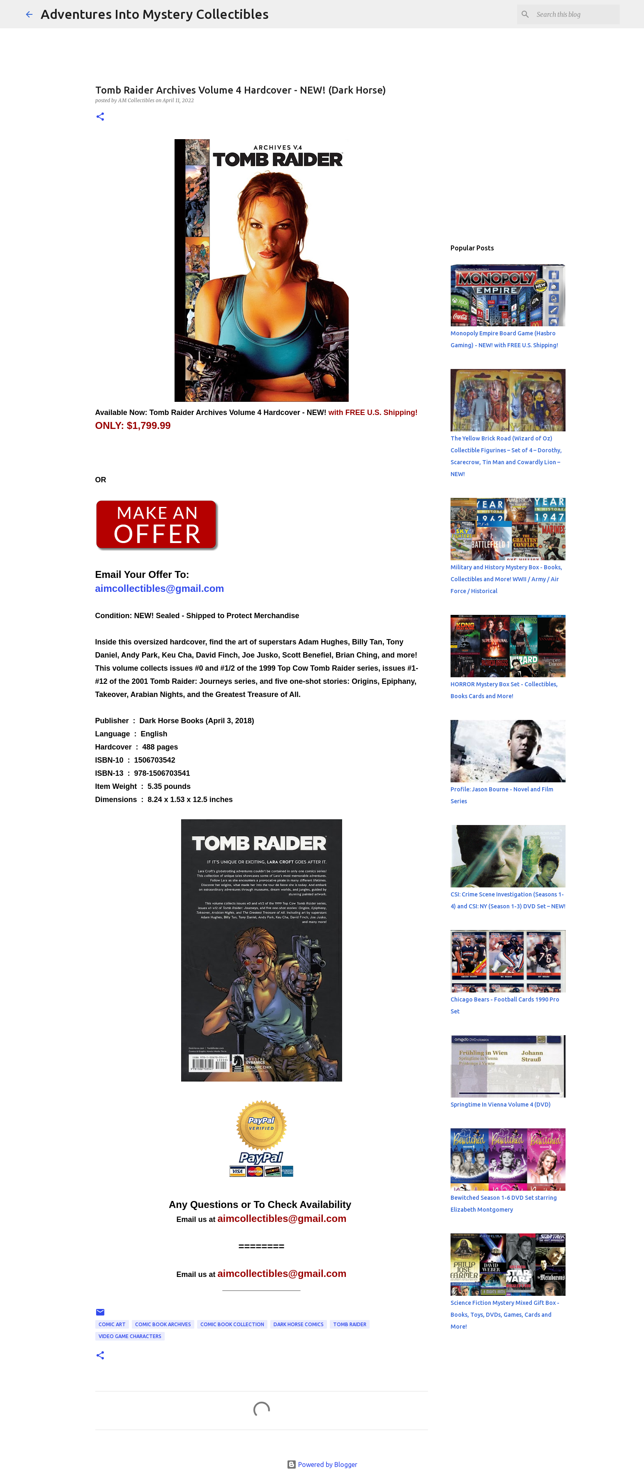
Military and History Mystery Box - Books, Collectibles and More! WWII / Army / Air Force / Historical (506, 579)
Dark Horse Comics (299, 1324)
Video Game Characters (130, 1336)
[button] (100, 117)
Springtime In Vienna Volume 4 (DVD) (501, 1104)
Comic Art (112, 1324)
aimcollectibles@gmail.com (159, 588)
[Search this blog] (577, 14)
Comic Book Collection (232, 1324)
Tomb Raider (349, 1324)
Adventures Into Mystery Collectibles (155, 14)
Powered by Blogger (322, 1464)
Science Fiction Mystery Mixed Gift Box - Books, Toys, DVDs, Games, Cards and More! (505, 1315)
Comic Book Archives (163, 1324)
